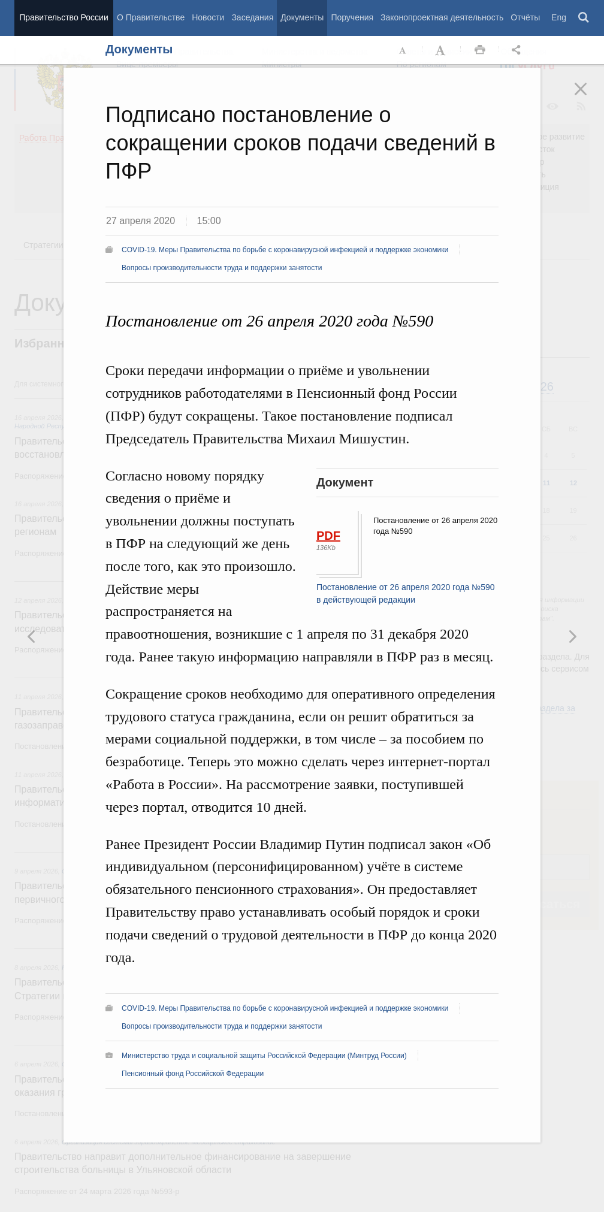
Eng (558, 17)
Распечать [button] (480, 50)
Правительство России (63, 17)
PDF (328, 535)
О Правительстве (151, 17)
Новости (208, 17)
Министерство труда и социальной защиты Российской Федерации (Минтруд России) (264, 1055)
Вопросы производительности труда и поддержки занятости (222, 268)
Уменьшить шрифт (403, 50)
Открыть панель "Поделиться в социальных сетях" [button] (518, 50)
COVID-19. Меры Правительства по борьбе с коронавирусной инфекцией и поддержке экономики (285, 250)
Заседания (252, 17)
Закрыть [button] (589, 97)
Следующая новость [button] (32, 636)
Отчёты (525, 17)
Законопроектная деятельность (441, 17)
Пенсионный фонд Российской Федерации (193, 1073)
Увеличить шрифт (441, 50)
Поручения (352, 17)
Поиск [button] (584, 18)
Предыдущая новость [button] (572, 636)
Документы (302, 17)
